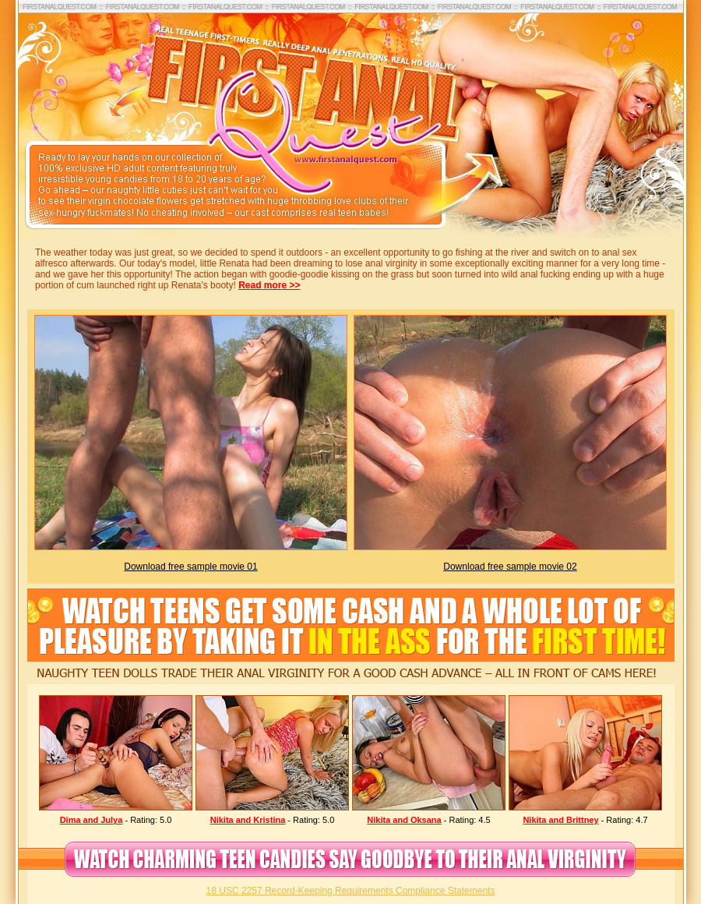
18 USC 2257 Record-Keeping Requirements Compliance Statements (350, 890)
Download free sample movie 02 (509, 566)
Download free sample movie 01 (190, 566)
